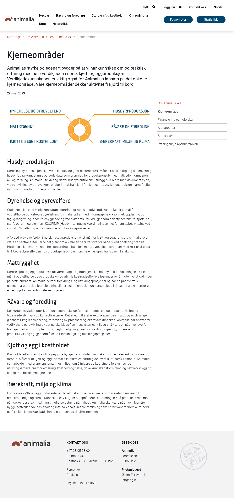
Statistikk (211, 19)
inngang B (129, 480)
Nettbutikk (60, 24)
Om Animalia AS (60, 37)
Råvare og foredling (70, 15)
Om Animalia (138, 15)
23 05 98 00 (81, 451)
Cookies (72, 475)
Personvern (75, 469)
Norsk (220, 7)
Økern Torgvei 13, (134, 475)
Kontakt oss (197, 7)
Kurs (42, 24)
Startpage (14, 37)
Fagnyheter (178, 19)
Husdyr (44, 15)
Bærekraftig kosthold (107, 15)
